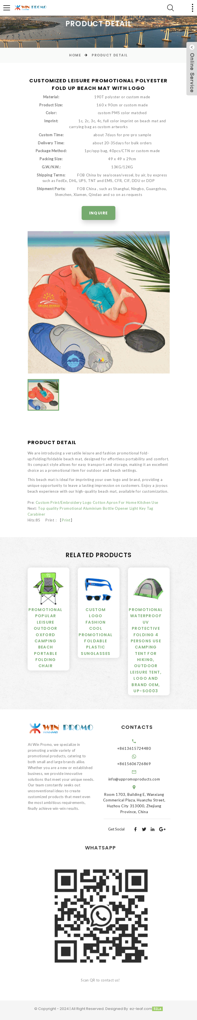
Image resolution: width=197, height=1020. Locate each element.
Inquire (98, 213)
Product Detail (110, 55)
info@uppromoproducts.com (140, 779)
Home (75, 55)
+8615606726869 (140, 764)
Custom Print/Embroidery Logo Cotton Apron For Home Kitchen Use (97, 502)
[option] (99, 302)
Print (66, 520)
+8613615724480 (140, 748)
